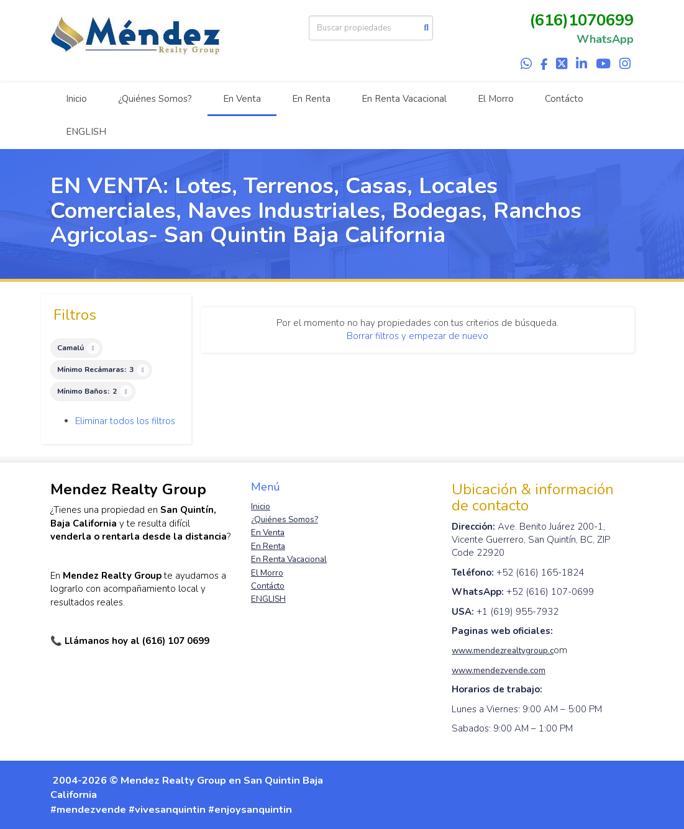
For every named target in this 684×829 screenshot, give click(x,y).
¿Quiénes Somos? (155, 99)
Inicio (76, 99)
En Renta (311, 99)
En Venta (242, 99)
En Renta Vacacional (404, 99)
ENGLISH (86, 131)
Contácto (564, 99)
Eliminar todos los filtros (125, 421)
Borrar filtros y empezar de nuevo (417, 336)
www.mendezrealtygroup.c (503, 650)
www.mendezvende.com (498, 670)
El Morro (496, 99)
